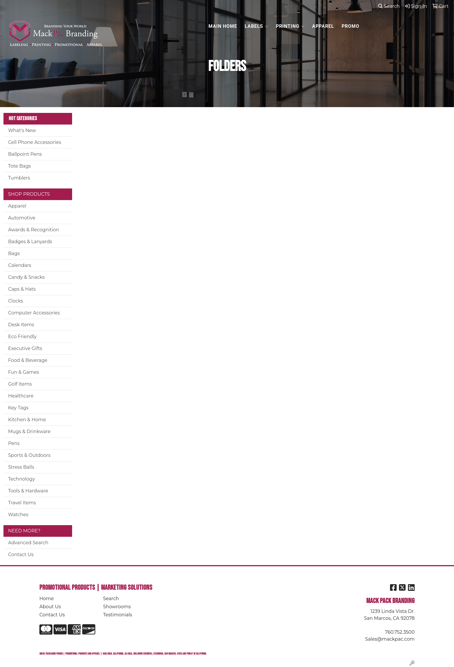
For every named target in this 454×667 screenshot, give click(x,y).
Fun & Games (23, 372)
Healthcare (21, 396)
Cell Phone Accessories (34, 142)
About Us (50, 606)
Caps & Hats (22, 289)
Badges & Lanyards (30, 241)
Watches (18, 514)
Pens (14, 443)
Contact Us (21, 554)
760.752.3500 (400, 632)
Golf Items (20, 384)
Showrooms (117, 606)
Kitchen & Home (27, 419)
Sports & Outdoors (29, 455)
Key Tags (18, 408)
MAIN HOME (222, 26)
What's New (22, 130)
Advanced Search (28, 542)
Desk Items (21, 324)
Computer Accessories (34, 313)
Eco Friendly (22, 336)
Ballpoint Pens (25, 154)
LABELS (256, 26)
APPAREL (323, 26)
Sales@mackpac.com (390, 639)
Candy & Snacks (26, 277)
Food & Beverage (27, 360)
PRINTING (290, 26)
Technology (21, 479)
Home (46, 598)
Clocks (15, 301)
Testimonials (117, 614)
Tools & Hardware (28, 491)
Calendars (19, 265)
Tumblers (19, 178)
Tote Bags (19, 166)
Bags (14, 253)
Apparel (17, 206)
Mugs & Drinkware (29, 431)
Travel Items (22, 502)
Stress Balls (21, 467)
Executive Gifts (25, 348)
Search (389, 6)
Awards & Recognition (33, 229)
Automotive (21, 218)
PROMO (350, 26)
